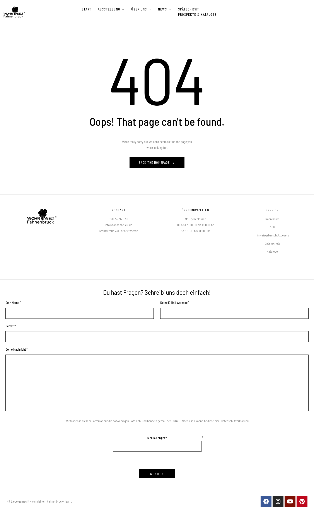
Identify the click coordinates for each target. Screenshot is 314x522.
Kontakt (119, 210)
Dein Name (12, 303)
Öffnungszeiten (195, 210)
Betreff (10, 326)
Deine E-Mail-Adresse (174, 303)
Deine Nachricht (15, 349)
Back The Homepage (155, 162)
